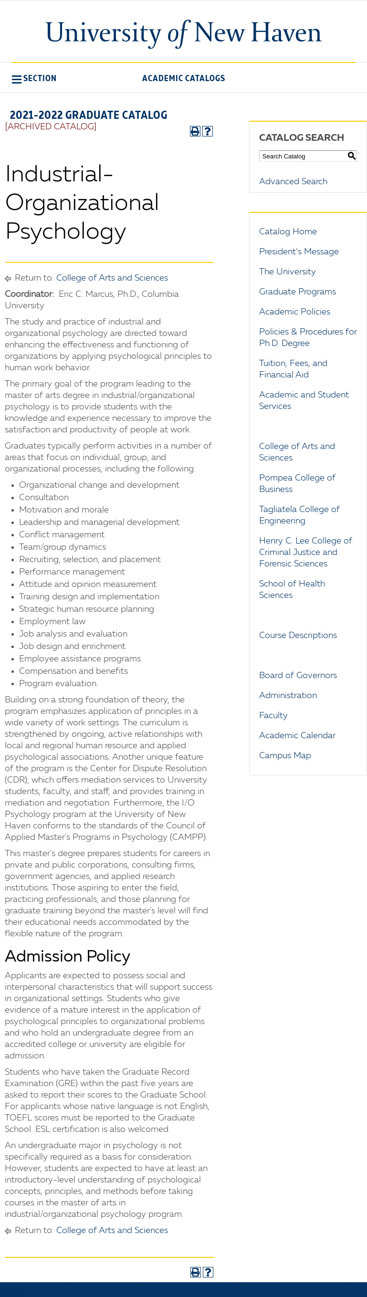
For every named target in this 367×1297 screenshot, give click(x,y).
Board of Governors (298, 675)
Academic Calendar (297, 736)
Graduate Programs (297, 292)
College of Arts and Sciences (112, 278)
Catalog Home (288, 232)
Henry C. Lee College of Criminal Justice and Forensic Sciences (305, 552)
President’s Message (299, 252)
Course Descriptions (298, 635)
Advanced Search (293, 182)
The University (287, 272)
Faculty (273, 715)
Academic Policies (294, 312)
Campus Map (285, 756)
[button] (34, 78)
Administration (288, 695)
